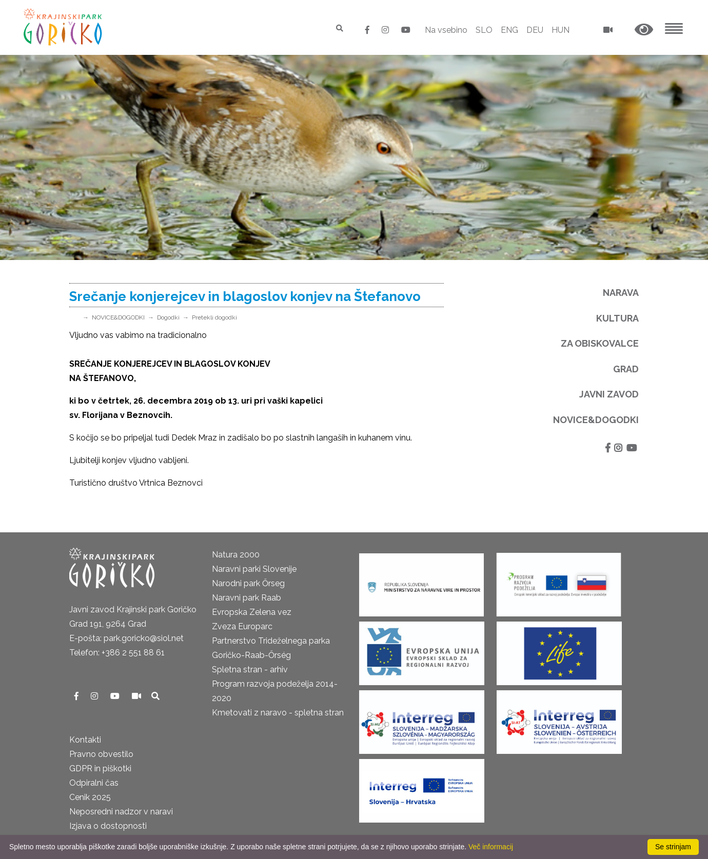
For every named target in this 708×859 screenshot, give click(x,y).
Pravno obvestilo (101, 754)
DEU (534, 30)
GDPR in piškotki (100, 768)
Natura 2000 (236, 555)
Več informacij (490, 847)
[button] (644, 30)
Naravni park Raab (246, 598)
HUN (560, 30)
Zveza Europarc (242, 626)
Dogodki (168, 317)
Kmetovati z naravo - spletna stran (278, 712)
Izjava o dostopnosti (108, 826)
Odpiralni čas (94, 783)
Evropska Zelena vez (251, 612)
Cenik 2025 (90, 797)
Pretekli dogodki (214, 317)
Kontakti (85, 740)
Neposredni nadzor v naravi (121, 811)
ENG (509, 30)
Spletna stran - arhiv (250, 669)
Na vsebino (446, 30)
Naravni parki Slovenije (254, 569)
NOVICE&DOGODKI (118, 317)
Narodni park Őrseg (248, 583)
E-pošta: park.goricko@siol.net (126, 638)
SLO (484, 30)
